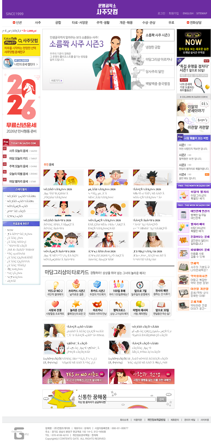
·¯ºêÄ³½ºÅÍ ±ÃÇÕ (17, 245)
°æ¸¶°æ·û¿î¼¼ (15, 277)
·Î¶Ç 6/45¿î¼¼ (15, 269)
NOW (10, 230)
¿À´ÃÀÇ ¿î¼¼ (15, 237)
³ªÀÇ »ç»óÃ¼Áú (16, 253)
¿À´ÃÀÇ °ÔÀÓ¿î (16, 265)
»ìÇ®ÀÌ (11, 280)
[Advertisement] (108, 122)
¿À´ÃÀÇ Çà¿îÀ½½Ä (18, 261)
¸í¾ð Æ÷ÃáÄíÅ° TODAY (21, 249)
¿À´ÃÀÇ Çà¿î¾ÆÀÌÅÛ (20, 257)
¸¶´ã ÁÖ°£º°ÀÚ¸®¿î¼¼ (19, 234)
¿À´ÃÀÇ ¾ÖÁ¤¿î (16, 241)
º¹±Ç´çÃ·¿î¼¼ (14, 273)
